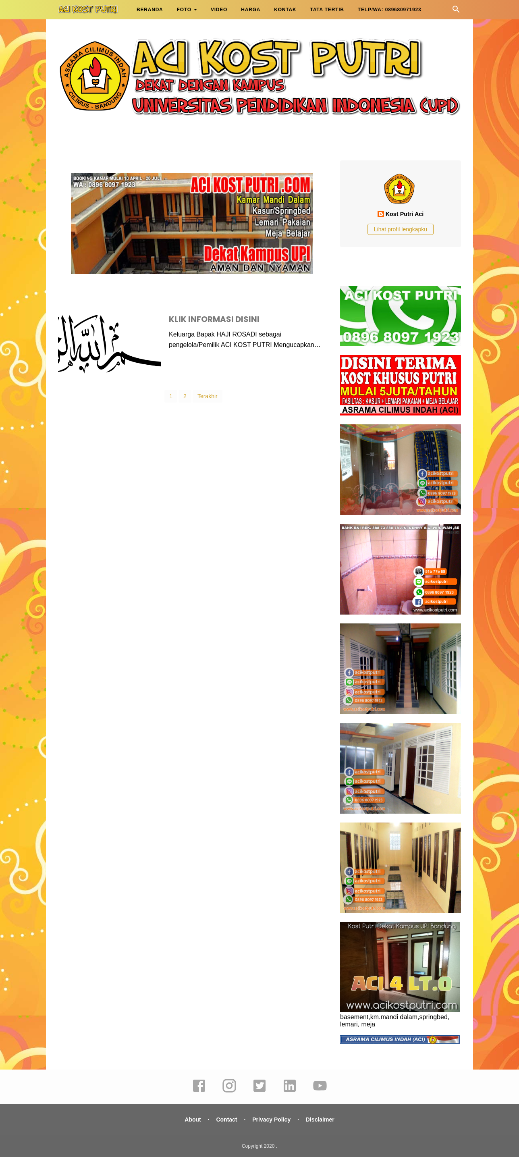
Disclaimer (320, 1119)
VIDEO (219, 9)
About (193, 1119)
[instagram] (229, 1091)
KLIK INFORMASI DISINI (214, 319)
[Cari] (456, 11)
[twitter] (259, 1091)
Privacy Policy (271, 1119)
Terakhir (207, 396)
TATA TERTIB (327, 9)
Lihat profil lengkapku (400, 229)
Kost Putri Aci (405, 214)
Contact (226, 1119)
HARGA (250, 9)
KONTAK (285, 9)
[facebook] (199, 1091)
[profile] (400, 203)
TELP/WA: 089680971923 (389, 9)
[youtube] (320, 1091)
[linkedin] (290, 1091)
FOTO (184, 9)
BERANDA (150, 9)
